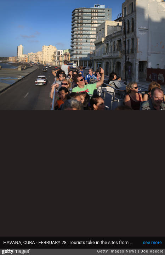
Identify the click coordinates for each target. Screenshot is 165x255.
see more (152, 242)
